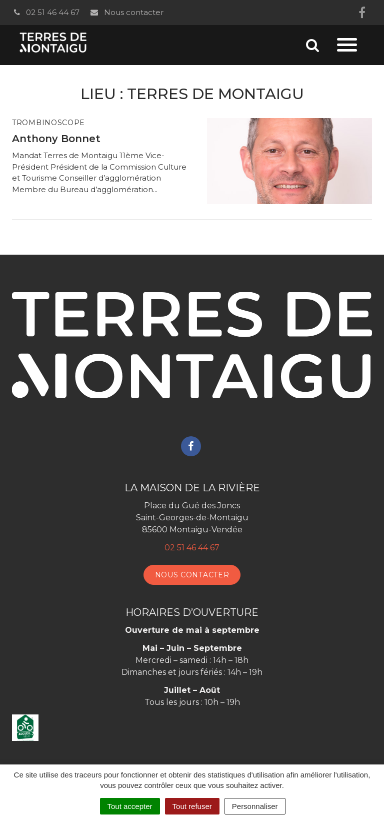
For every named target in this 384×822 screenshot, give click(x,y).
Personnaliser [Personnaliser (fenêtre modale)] (255, 806)
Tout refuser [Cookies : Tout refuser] (192, 806)
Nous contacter (126, 12)
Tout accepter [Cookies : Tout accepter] (130, 806)
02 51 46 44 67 (46, 12)
